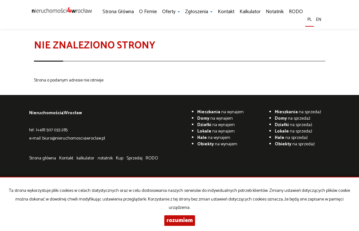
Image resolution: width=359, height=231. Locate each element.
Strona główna (118, 12)
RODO (296, 12)
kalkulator (250, 12)
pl (309, 19)
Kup (119, 158)
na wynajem (220, 112)
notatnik (275, 12)
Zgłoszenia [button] (199, 12)
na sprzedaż (298, 112)
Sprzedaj (134, 158)
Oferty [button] (171, 12)
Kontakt (226, 12)
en (318, 19)
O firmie (148, 12)
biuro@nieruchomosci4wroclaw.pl (73, 138)
